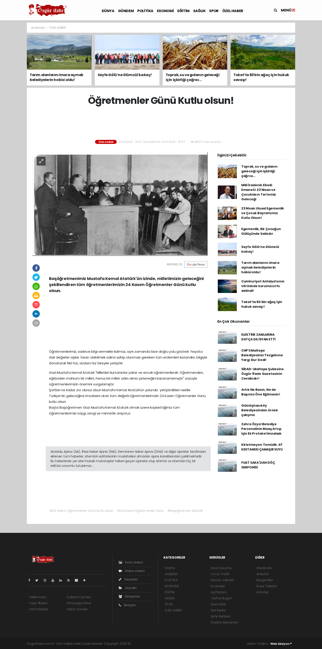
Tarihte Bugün (221, 598)
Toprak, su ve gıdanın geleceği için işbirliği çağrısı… (259, 171)
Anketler (262, 574)
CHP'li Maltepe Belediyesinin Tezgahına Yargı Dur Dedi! (262, 355)
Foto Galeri (131, 562)
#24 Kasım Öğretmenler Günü (140, 510)
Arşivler (128, 588)
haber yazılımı (141, 643)
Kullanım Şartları (79, 597)
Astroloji (262, 592)
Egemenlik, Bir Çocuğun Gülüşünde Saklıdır (261, 231)
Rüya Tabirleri (266, 586)
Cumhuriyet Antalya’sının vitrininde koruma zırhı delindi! (262, 286)
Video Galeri (131, 571)
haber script (223, 643)
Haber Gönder (77, 609)
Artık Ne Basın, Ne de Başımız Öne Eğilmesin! (260, 392)
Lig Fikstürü (219, 592)
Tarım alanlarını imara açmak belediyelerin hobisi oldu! (260, 267)
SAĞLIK (199, 10)
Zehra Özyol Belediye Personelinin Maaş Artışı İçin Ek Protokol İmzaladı (261, 429)
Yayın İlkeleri (38, 603)
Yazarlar (128, 579)
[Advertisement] (161, 123)
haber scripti (182, 643)
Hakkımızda (37, 597)
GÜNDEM (126, 10)
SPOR (213, 10)
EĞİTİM (183, 10)
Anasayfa (38, 28)
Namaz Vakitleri (222, 580)
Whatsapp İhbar (79, 603)
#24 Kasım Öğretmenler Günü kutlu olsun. (81, 510)
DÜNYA (108, 10)
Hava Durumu (221, 568)
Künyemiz (129, 596)
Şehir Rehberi (220, 616)
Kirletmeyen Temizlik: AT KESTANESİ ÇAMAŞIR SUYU (262, 447)
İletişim (127, 605)
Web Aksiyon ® (281, 644)
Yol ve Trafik (220, 574)
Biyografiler (264, 580)
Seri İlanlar (218, 610)
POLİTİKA (145, 10)
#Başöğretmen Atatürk (185, 510)
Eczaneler (218, 586)
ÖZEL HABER (232, 10)
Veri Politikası (38, 609)
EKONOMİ (165, 10)
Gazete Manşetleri (224, 622)
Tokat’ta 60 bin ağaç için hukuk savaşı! (261, 304)
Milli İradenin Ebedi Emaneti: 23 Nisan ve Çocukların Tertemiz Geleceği (258, 192)
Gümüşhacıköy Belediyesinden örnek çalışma (259, 410)
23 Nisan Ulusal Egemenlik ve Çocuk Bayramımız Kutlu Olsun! (262, 213)
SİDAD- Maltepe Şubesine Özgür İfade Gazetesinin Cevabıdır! (262, 374)
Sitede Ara (264, 568)
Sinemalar (218, 604)
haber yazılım (203, 643)
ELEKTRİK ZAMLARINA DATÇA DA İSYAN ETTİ (258, 337)
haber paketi (162, 643)
